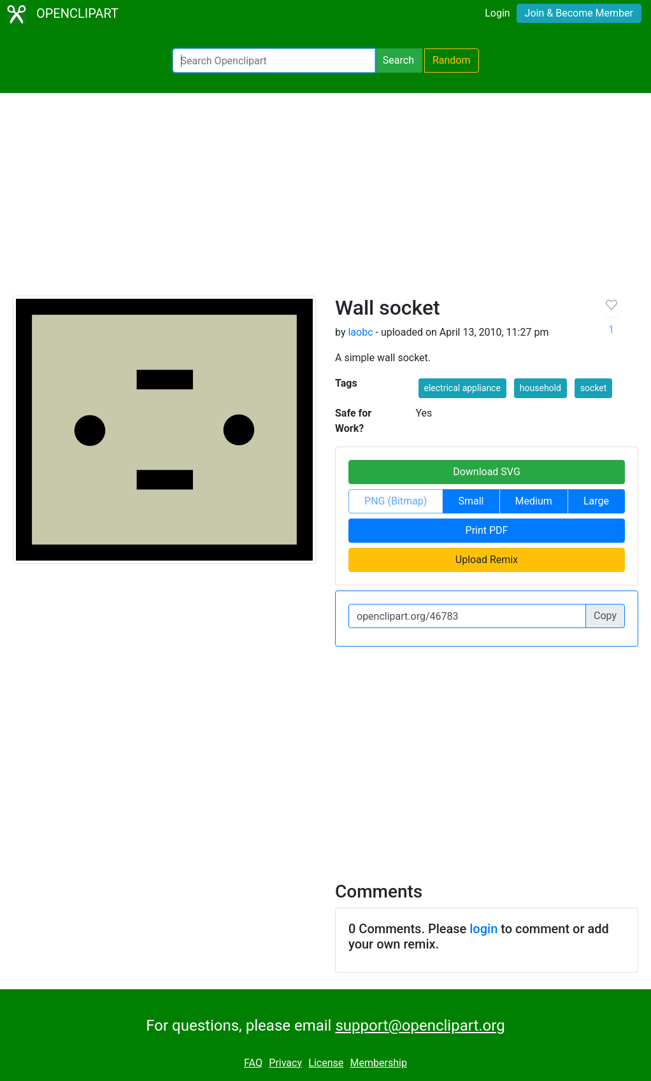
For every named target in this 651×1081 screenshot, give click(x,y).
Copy (605, 616)
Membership (378, 1063)
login (483, 928)
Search (398, 60)
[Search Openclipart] (274, 60)
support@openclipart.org (419, 1025)
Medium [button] (533, 501)
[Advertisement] (325, 200)
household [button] (540, 388)
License (325, 1063)
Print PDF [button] (487, 530)
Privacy (285, 1063)
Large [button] (596, 501)
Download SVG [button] (486, 472)
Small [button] (470, 501)
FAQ (253, 1063)
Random (452, 60)
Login (497, 13)
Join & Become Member (579, 13)
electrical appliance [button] (462, 388)
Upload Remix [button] (486, 560)
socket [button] (593, 388)
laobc (360, 332)
